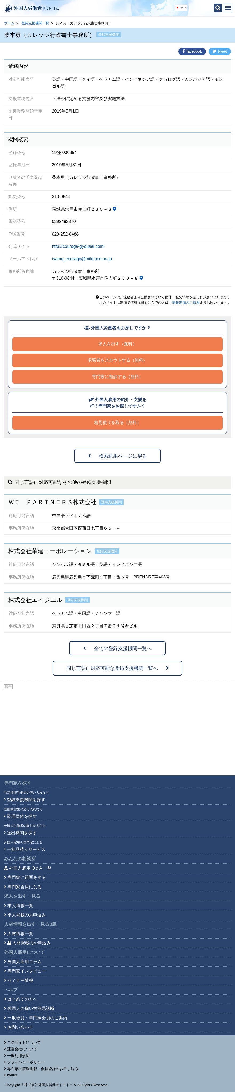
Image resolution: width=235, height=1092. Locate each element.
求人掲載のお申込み (26, 915)
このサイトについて (24, 1042)
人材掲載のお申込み (29, 943)
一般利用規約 (18, 1056)
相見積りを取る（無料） (117, 422)
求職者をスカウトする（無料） (117, 360)
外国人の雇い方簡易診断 (30, 1008)
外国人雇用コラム (24, 961)
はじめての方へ (22, 999)
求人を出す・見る (22, 896)
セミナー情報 (20, 980)
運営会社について (22, 1049)
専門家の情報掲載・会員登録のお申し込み (42, 1069)
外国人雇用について (24, 952)
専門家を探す (17, 783)
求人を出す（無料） (117, 344)
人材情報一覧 (20, 933)
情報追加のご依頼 (186, 302)
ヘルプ (11, 989)
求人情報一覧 (20, 905)
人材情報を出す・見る (30, 924)
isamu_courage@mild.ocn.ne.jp (82, 259)
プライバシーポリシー (26, 1062)
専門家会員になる (24, 887)
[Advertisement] (117, 730)
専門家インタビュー (26, 971)
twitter (12, 1075)
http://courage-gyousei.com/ (78, 246)
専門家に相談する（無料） (117, 376)
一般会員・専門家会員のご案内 (37, 1018)
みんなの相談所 (20, 858)
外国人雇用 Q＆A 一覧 (30, 868)
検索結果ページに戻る (117, 456)
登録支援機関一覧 (35, 23)
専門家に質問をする (26, 877)
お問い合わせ (20, 1027)
